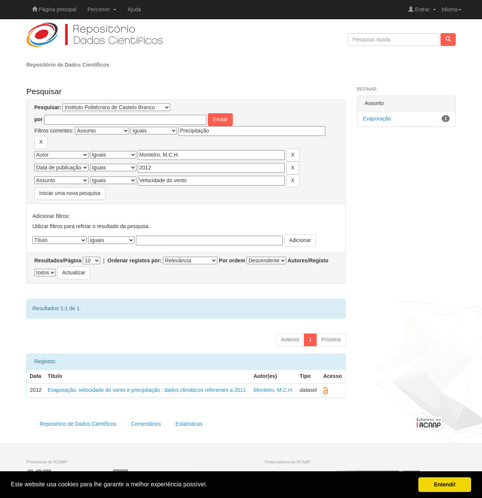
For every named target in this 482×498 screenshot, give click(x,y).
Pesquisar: (47, 107)
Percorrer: (102, 9)
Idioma (451, 9)
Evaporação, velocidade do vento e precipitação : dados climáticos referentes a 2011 (146, 390)
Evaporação (377, 119)
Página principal (54, 9)
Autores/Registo (308, 260)
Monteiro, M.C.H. (273, 390)
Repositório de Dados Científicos (67, 65)
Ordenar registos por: (134, 260)
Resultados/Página (57, 260)
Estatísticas (189, 424)
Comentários (146, 424)
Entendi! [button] (445, 484)
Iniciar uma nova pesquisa (70, 193)
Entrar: (422, 9)
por (38, 119)
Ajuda (134, 9)
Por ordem (232, 260)
